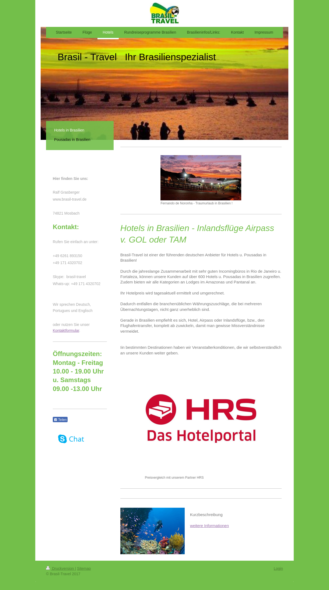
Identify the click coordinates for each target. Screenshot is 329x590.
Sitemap (84, 568)
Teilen (60, 420)
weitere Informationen (209, 525)
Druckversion (60, 568)
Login (278, 568)
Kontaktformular (66, 330)
